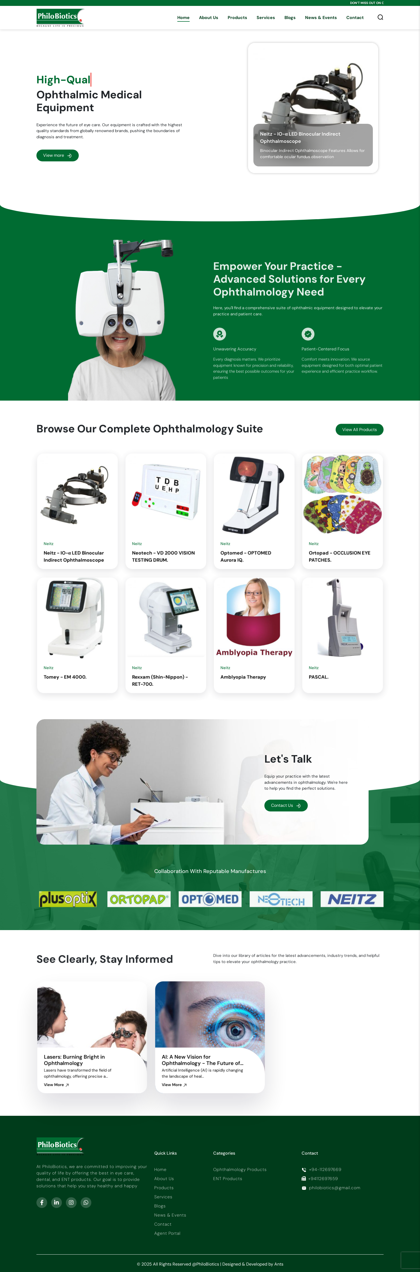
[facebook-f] (41, 1202)
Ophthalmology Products (240, 1169)
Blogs (290, 17)
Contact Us (286, 805)
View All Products (359, 449)
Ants (278, 1264)
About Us (208, 17)
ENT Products (227, 1178)
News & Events (321, 17)
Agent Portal (167, 1233)
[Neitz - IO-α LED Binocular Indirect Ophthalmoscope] (313, 109)
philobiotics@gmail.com (331, 1188)
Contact (355, 17)
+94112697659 (320, 1178)
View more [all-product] (57, 156)
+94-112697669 (322, 1169)
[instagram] (71, 1202)
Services (266, 17)
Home (183, 17)
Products (237, 17)
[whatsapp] (86, 1202)
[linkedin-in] (56, 1202)
